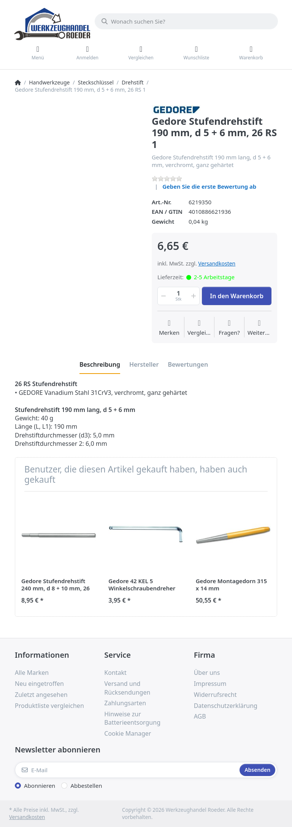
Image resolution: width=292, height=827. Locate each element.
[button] (163, 296)
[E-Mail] (126, 770)
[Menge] (178, 296)
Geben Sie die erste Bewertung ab (209, 186)
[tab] (99, 364)
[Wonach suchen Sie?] (186, 21)
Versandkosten (216, 263)
